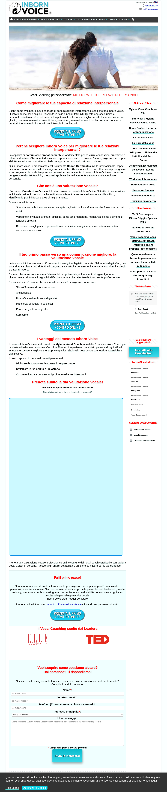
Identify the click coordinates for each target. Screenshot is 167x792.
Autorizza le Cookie (34, 787)
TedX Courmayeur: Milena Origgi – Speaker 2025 (143, 218)
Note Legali (12, 787)
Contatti (125, 19)
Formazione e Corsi (52, 19)
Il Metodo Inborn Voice (26, 19)
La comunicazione (87, 19)
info (144, 9)
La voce (70, 19)
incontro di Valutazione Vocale (64, 604)
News (114, 19)
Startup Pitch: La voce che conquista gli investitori (143, 275)
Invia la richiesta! (67, 740)
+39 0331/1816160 (151, 6)
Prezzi (103, 19)
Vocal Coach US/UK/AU (147, 2)
